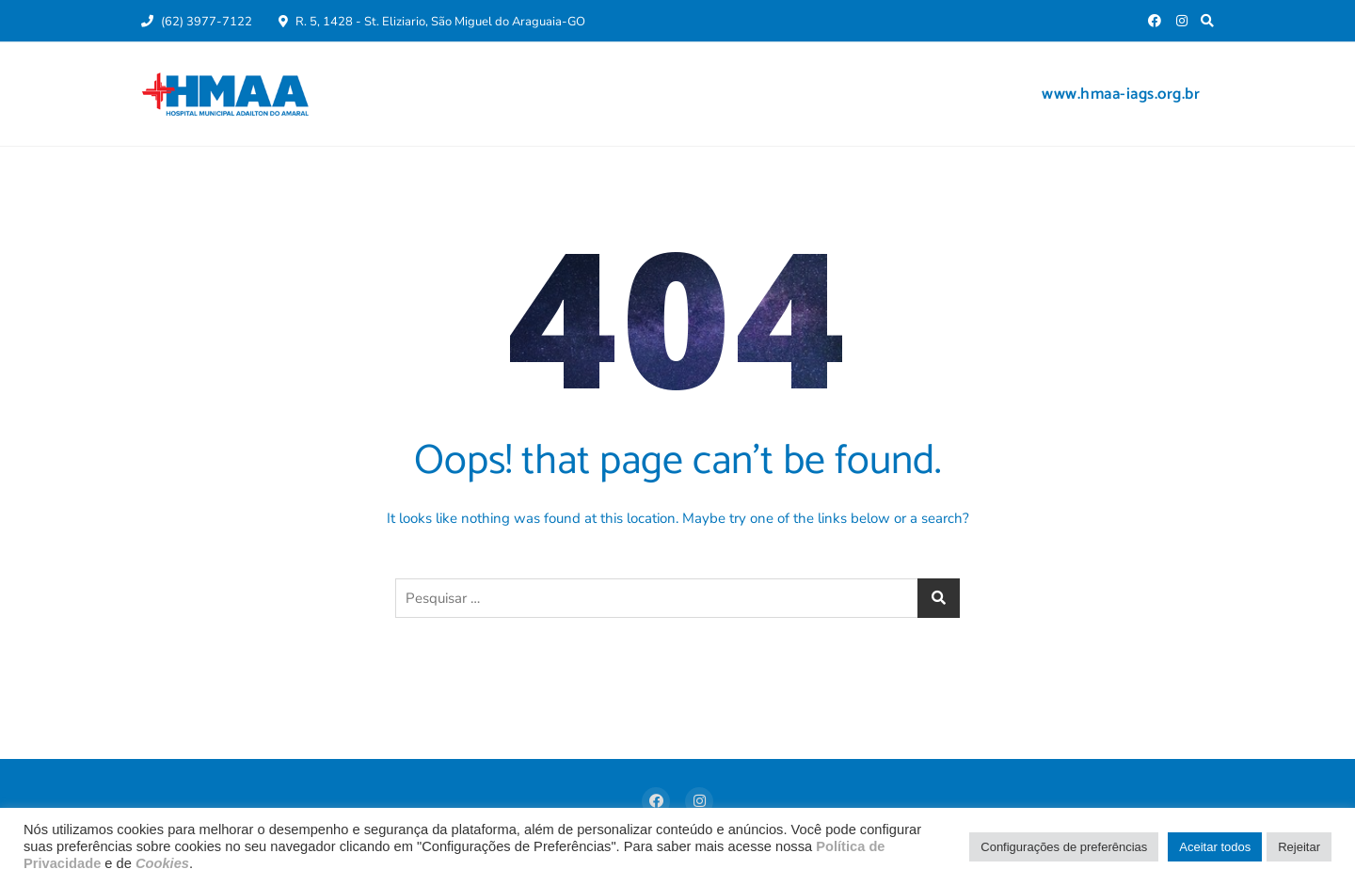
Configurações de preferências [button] (1063, 847)
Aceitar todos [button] (1215, 847)
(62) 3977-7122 (196, 21)
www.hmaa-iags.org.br (1121, 94)
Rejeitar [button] (1299, 847)
